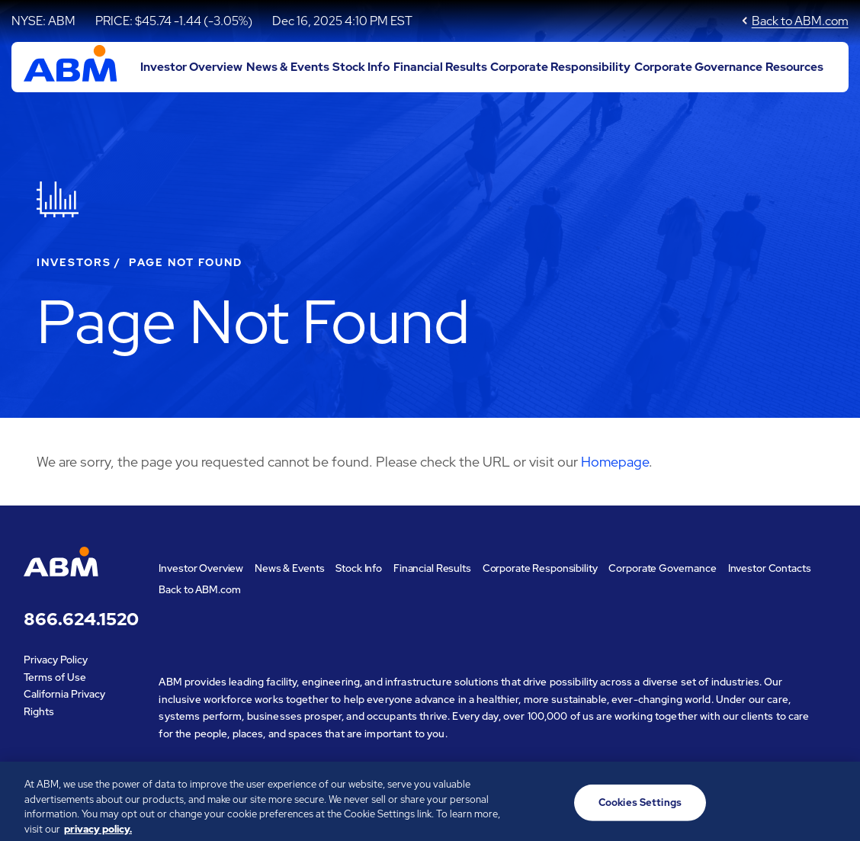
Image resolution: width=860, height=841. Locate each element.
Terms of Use (55, 677)
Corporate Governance (698, 67)
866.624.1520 (80, 619)
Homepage (615, 461)
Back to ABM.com (800, 21)
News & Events (287, 67)
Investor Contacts (769, 568)
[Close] (835, 806)
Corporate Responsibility (560, 67)
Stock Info (361, 67)
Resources (794, 67)
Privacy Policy (56, 659)
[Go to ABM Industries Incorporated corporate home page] (70, 67)
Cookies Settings (640, 808)
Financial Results (440, 67)
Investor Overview (191, 67)
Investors (74, 262)
